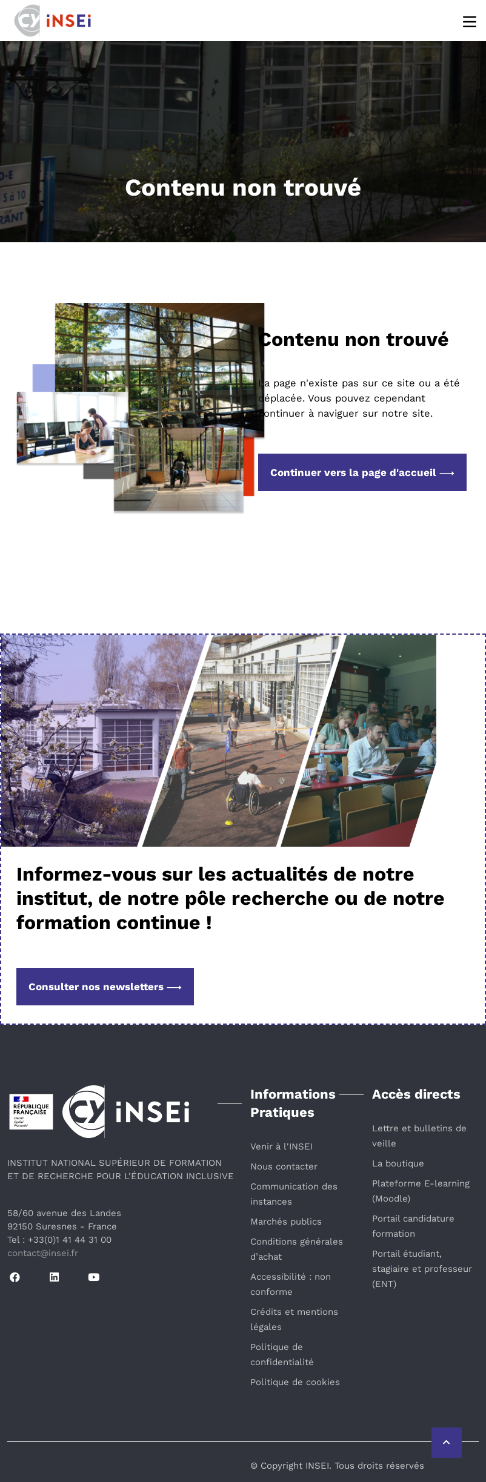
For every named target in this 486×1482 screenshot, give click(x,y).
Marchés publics (286, 1221)
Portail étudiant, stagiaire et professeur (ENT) (422, 1268)
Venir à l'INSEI (281, 1146)
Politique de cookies (295, 1382)
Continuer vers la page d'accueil (362, 472)
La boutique (398, 1163)
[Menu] (470, 21)
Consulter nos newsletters (105, 987)
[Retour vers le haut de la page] (446, 1442)
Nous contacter (284, 1166)
